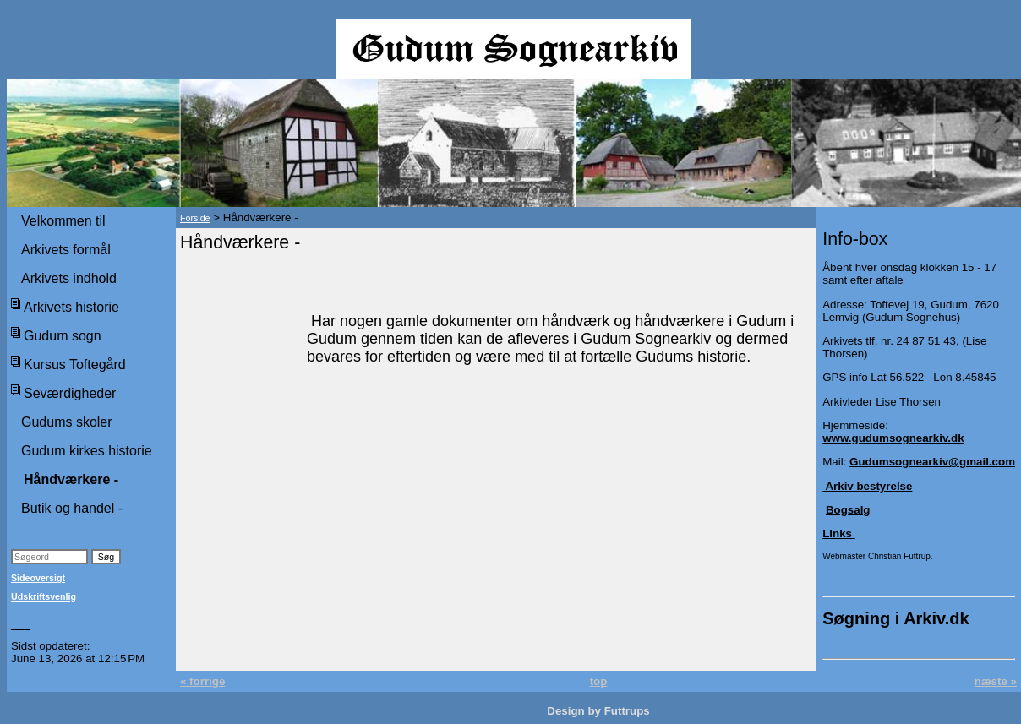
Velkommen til (63, 221)
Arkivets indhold (69, 278)
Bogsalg (848, 510)
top (599, 681)
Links (838, 533)
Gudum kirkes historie (86, 451)
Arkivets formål (66, 249)
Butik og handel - (72, 508)
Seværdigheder (70, 393)
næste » (996, 681)
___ (20, 624)
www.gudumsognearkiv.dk (893, 438)
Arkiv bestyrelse (867, 486)
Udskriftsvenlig (43, 596)
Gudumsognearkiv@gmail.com (932, 461)
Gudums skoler (66, 422)
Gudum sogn (62, 336)
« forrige (202, 681)
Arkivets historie (71, 307)
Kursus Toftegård (75, 364)
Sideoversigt (38, 578)
